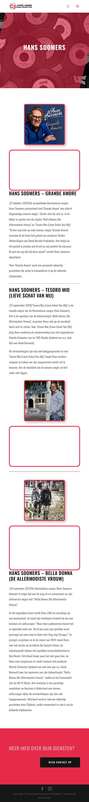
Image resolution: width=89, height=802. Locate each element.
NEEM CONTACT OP (60, 762)
